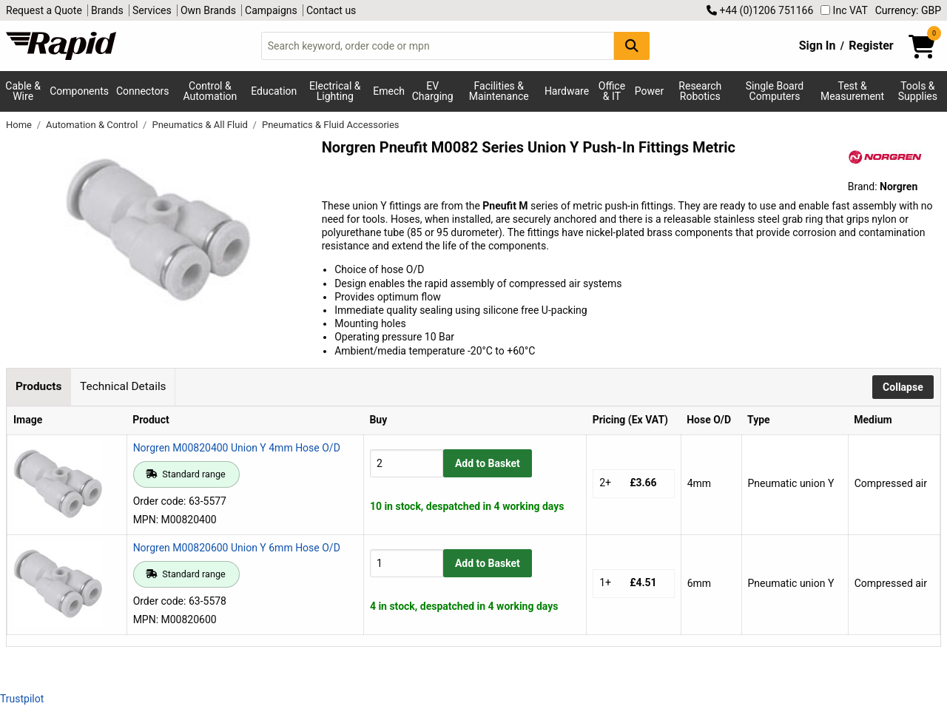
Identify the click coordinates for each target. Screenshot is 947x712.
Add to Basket (487, 463)
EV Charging (433, 91)
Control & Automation (210, 91)
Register (871, 45)
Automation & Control (93, 124)
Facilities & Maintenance (499, 91)
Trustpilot (22, 699)
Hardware (567, 91)
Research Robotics (699, 91)
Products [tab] (38, 386)
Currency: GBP (908, 10)
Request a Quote (44, 10)
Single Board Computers (774, 91)
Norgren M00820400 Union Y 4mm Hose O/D (236, 448)
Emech (389, 91)
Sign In (817, 45)
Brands (107, 10)
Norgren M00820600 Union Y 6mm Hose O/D (236, 548)
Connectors (142, 91)
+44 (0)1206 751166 (760, 10)
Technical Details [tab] (123, 386)
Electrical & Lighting (334, 91)
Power (649, 91)
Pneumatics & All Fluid (201, 124)
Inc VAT (844, 10)
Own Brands (208, 10)
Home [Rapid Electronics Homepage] (20, 124)
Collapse (903, 387)
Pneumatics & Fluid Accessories (331, 124)
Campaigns (271, 10)
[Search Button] (632, 45)
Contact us (331, 10)
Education (274, 91)
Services (152, 10)
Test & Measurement (852, 91)
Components (79, 91)
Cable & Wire (23, 91)
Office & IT (612, 91)
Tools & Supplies (917, 91)
